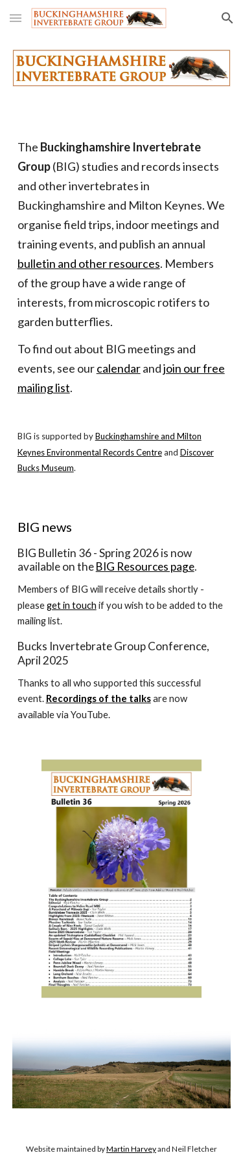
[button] (15, 18)
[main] (121, 306)
